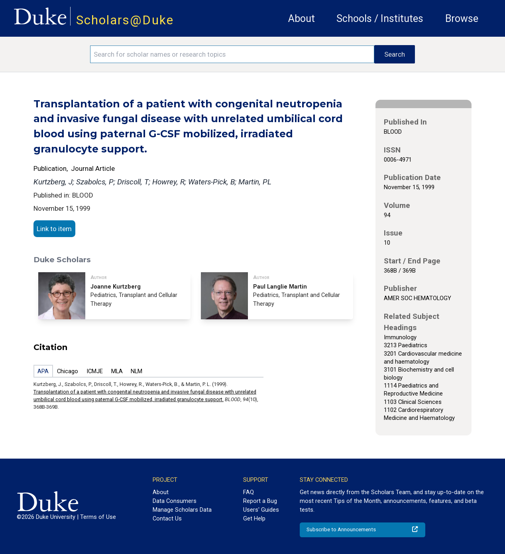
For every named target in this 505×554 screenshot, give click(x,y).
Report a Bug (260, 501)
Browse (461, 18)
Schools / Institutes (379, 18)
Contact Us (167, 518)
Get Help (254, 518)
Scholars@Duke (125, 20)
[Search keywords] (232, 54)
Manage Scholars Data (182, 509)
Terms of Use (98, 516)
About (301, 18)
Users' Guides (261, 509)
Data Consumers (174, 501)
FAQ (248, 492)
